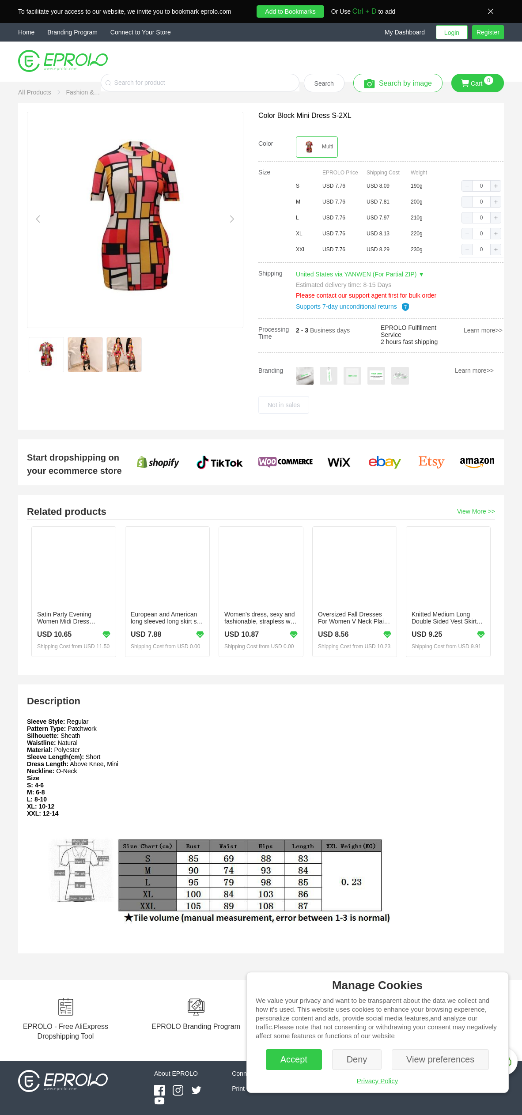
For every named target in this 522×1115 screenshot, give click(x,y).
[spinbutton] (481, 186)
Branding (270, 370)
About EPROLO (176, 1073)
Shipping (270, 273)
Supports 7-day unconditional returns (353, 306)
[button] (410, 32)
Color (265, 143)
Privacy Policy (377, 1081)
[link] (35, 92)
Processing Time (273, 333)
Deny (357, 1059)
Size (264, 172)
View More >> (476, 511)
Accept (293, 1059)
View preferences (440, 1059)
